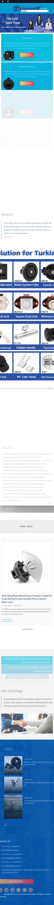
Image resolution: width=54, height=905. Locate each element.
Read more (7, 619)
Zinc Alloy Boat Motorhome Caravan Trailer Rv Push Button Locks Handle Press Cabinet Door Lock (27, 599)
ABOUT (30, 526)
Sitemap (3, 897)
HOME (22, 526)
